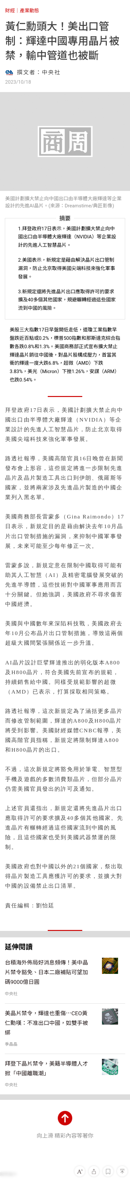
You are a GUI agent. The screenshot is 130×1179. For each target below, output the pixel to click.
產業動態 (29, 11)
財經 (10, 11)
